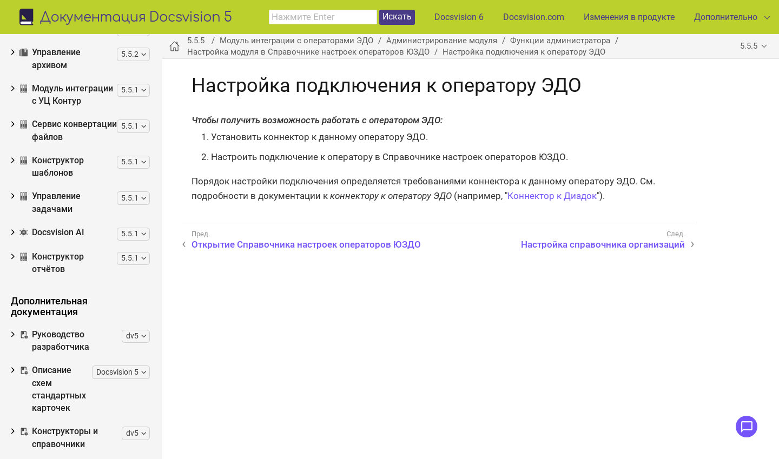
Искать (397, 16)
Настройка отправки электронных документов (95, 322)
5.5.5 (748, 46)
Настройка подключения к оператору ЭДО (84, 211)
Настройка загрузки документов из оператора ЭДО (94, 396)
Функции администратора (89, 110)
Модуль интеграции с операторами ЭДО (296, 40)
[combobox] (323, 17)
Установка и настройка (83, 74)
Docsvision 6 (459, 17)
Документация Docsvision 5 (136, 17)
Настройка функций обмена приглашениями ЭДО (96, 433)
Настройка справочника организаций (79, 248)
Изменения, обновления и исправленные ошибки (79, 34)
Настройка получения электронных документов (97, 359)
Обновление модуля (76, 92)
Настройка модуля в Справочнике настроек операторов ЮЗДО (90, 137)
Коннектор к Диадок (552, 195)
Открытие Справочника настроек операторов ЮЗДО (101, 174)
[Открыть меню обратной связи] (746, 426)
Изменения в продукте (629, 17)
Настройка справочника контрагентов (81, 285)
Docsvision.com (533, 17)
